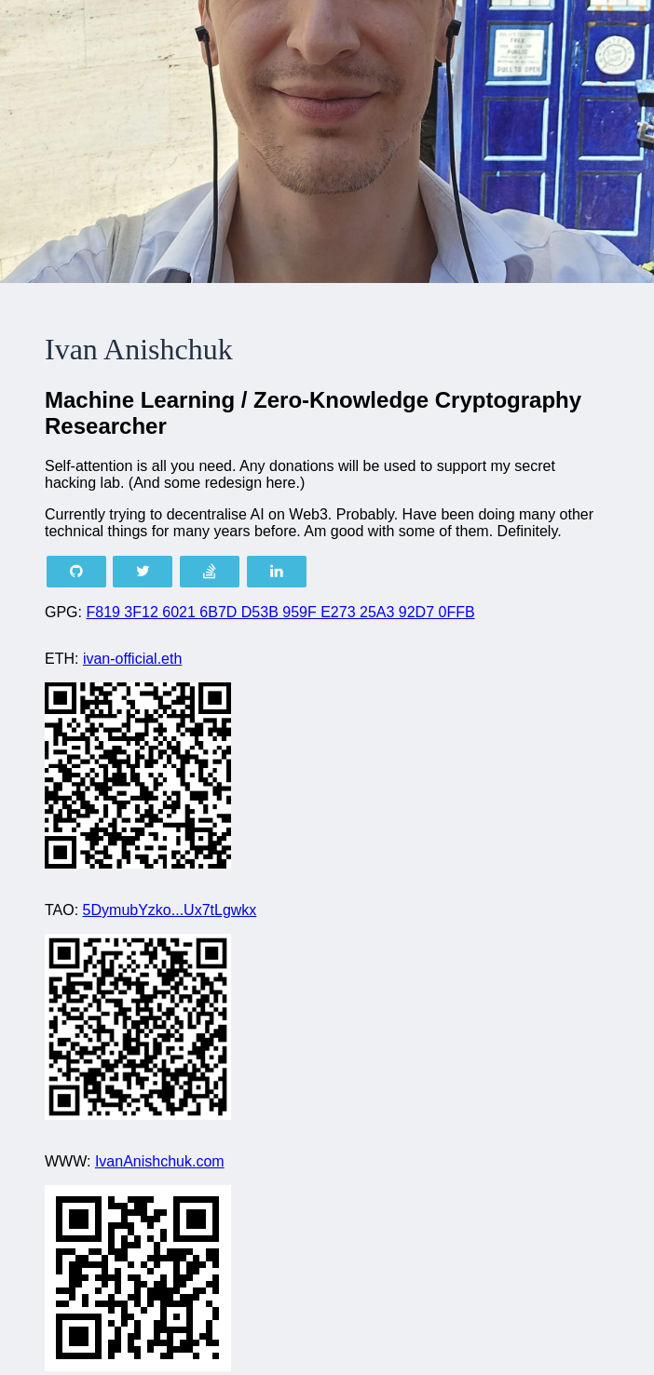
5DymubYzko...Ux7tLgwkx (170, 910)
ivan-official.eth (132, 659)
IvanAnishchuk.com (160, 1161)
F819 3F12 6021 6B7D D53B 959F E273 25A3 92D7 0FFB (280, 612)
